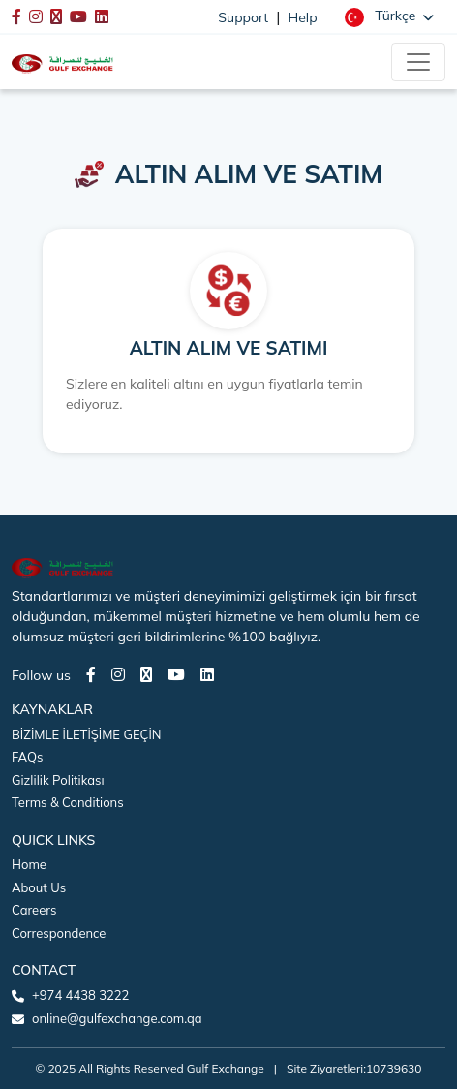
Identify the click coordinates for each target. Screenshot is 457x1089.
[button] (389, 16)
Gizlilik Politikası (58, 780)
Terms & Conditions (68, 802)
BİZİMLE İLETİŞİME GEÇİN (86, 734)
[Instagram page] (118, 674)
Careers (34, 910)
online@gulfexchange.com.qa (117, 1018)
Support (243, 17)
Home (29, 864)
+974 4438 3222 (80, 995)
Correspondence (59, 933)
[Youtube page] (176, 674)
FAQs (27, 756)
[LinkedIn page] (207, 674)
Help (303, 17)
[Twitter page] (146, 674)
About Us (39, 887)
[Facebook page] (91, 674)
